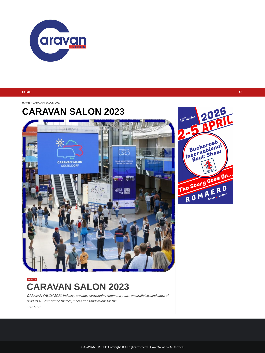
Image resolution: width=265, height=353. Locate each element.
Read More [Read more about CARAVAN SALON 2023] (34, 307)
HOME (26, 92)
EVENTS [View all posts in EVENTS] (32, 279)
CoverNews (157, 347)
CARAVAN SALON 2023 (78, 287)
